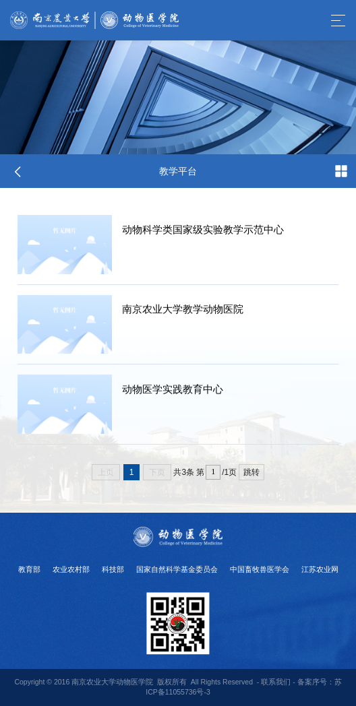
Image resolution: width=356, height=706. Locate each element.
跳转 (251, 472)
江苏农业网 (319, 569)
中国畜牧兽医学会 (259, 569)
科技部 (113, 569)
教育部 (29, 569)
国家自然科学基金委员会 (177, 569)
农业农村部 (71, 569)
